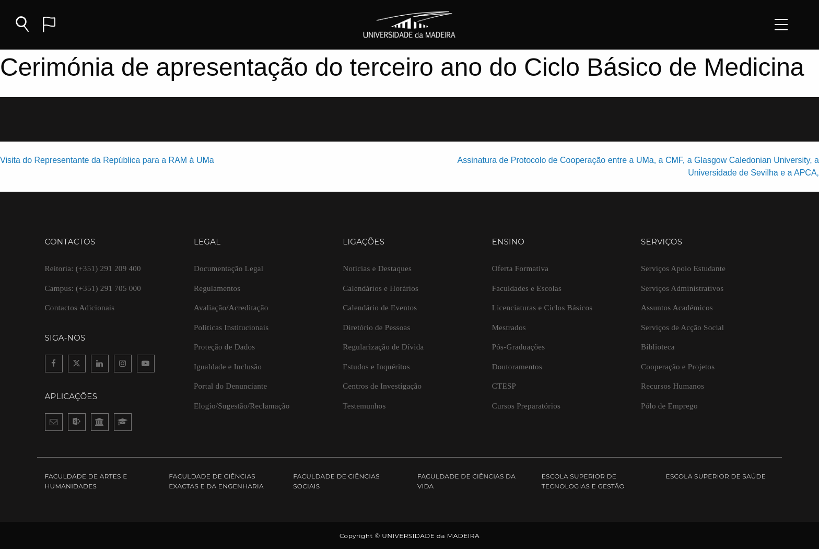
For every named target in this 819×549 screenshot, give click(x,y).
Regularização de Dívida (383, 347)
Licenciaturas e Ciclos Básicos (542, 307)
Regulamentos (217, 288)
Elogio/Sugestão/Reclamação (242, 406)
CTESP (504, 386)
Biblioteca (658, 347)
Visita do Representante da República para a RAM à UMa (107, 160)
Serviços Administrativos (682, 288)
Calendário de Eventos (380, 307)
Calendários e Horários (380, 288)
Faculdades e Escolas (526, 288)
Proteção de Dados (224, 347)
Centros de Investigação (382, 386)
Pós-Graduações (518, 347)
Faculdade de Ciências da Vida (466, 481)
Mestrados (509, 327)
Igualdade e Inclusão (228, 367)
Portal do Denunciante (230, 386)
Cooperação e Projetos (678, 367)
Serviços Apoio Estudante (683, 268)
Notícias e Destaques (377, 268)
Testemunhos (364, 406)
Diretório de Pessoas (376, 327)
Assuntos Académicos (677, 307)
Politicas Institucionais (231, 327)
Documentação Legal (228, 268)
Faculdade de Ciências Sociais (336, 481)
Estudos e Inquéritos (376, 367)
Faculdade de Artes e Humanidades (86, 481)
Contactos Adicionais (80, 307)
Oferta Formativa (520, 268)
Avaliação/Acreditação (231, 307)
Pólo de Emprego (669, 406)
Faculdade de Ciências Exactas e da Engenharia (216, 481)
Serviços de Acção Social (682, 327)
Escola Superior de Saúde (716, 476)
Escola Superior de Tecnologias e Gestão (583, 481)
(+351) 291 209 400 (93, 268)
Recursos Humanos (672, 386)
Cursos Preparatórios (526, 406)
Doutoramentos (517, 367)
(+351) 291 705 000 (93, 288)
